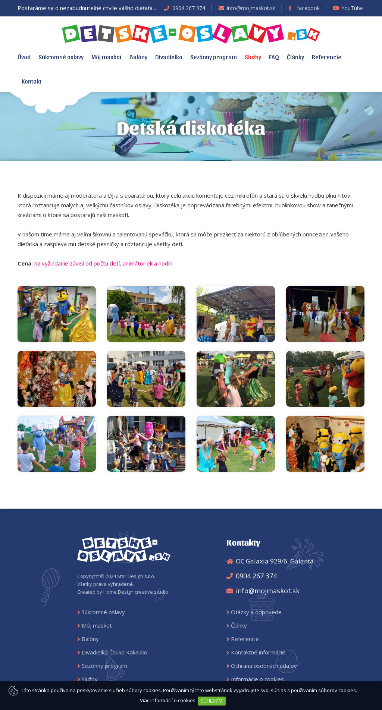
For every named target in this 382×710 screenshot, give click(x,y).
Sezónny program (213, 56)
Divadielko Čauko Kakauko (114, 652)
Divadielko (168, 56)
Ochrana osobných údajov (264, 665)
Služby (253, 56)
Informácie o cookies (257, 679)
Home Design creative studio (135, 591)
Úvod (24, 56)
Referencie (326, 56)
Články (295, 56)
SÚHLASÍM (211, 701)
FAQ (274, 56)
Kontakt (31, 81)
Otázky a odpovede (256, 612)
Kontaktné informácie (258, 652)
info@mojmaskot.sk (251, 8)
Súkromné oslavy (61, 56)
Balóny (138, 56)
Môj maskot (106, 56)
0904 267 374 (188, 8)
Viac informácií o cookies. (168, 700)
